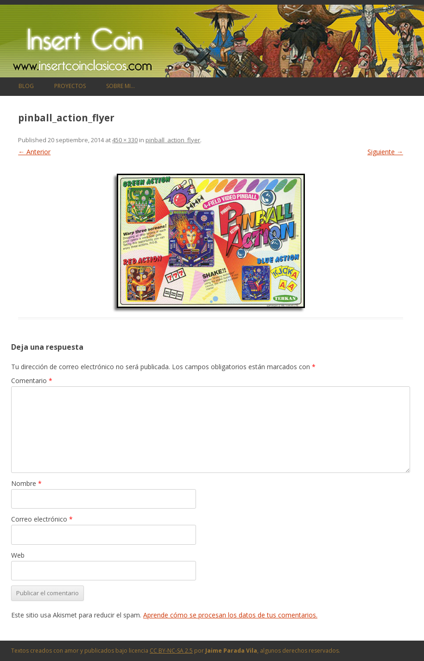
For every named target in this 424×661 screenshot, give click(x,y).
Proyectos (70, 86)
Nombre (26, 483)
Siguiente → (385, 151)
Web (18, 555)
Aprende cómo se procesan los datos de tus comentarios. (230, 615)
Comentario (31, 380)
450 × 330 (125, 140)
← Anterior (34, 151)
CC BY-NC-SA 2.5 (171, 651)
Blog (26, 86)
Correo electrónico (42, 519)
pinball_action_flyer (173, 140)
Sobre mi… (120, 86)
